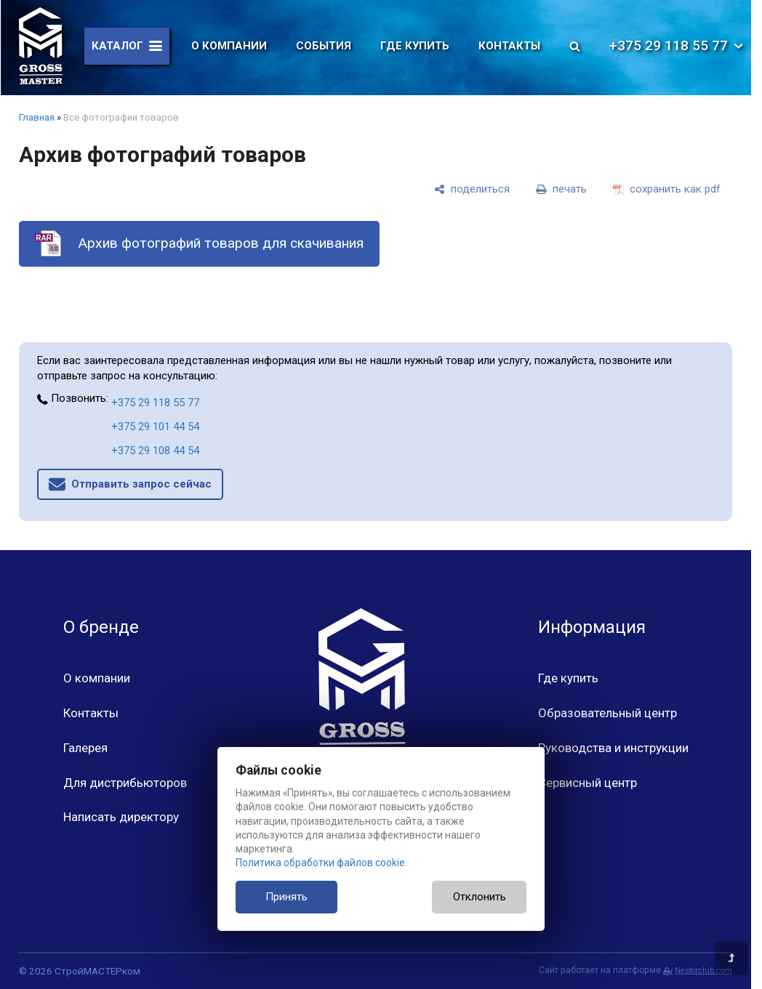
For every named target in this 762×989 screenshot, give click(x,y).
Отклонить (479, 896)
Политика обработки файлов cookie (320, 862)
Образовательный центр (607, 713)
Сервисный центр (587, 782)
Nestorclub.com (703, 970)
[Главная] (41, 45)
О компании (229, 45)
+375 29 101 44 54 (155, 426)
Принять (286, 896)
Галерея (85, 747)
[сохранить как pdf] (666, 189)
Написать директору (121, 817)
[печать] (561, 189)
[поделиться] (471, 189)
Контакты (509, 45)
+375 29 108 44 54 (155, 450)
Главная (37, 117)
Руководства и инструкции (613, 747)
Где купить (414, 45)
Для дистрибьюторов (125, 782)
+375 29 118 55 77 (677, 45)
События (323, 45)
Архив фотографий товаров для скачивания (221, 243)
